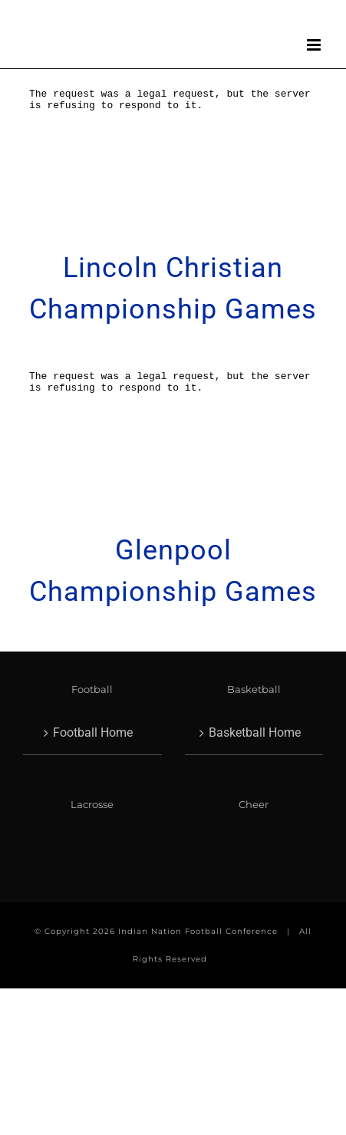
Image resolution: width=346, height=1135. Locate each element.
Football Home (93, 732)
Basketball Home (255, 732)
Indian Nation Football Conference (198, 931)
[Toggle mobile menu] (315, 45)
